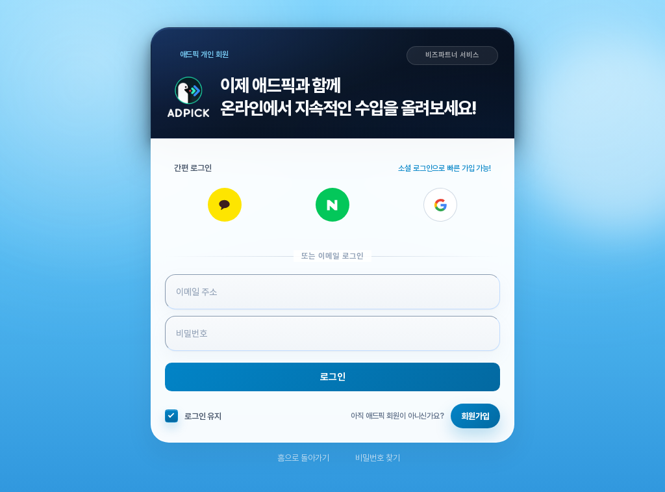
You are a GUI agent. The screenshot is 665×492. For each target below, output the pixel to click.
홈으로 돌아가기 (297, 458)
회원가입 (475, 416)
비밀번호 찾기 (371, 458)
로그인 (332, 377)
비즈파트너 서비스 (452, 55)
